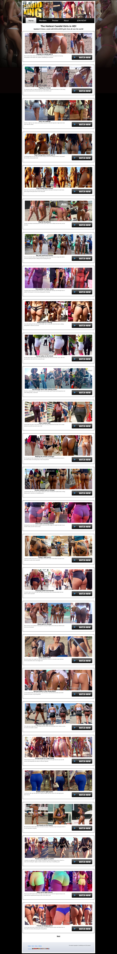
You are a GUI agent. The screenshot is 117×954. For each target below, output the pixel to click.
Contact (29, 945)
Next (58, 936)
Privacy (36, 945)
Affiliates (40, 945)
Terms (33, 945)
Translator (30, 948)
